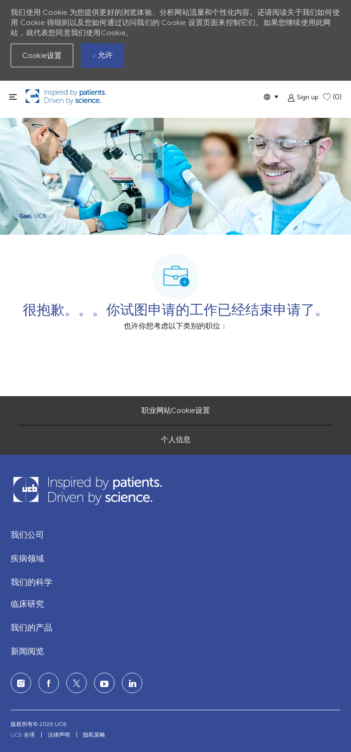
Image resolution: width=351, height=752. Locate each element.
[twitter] (76, 683)
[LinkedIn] (104, 683)
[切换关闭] (13, 97)
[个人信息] (176, 439)
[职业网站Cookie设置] (175, 410)
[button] (271, 97)
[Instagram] (21, 683)
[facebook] (48, 683)
